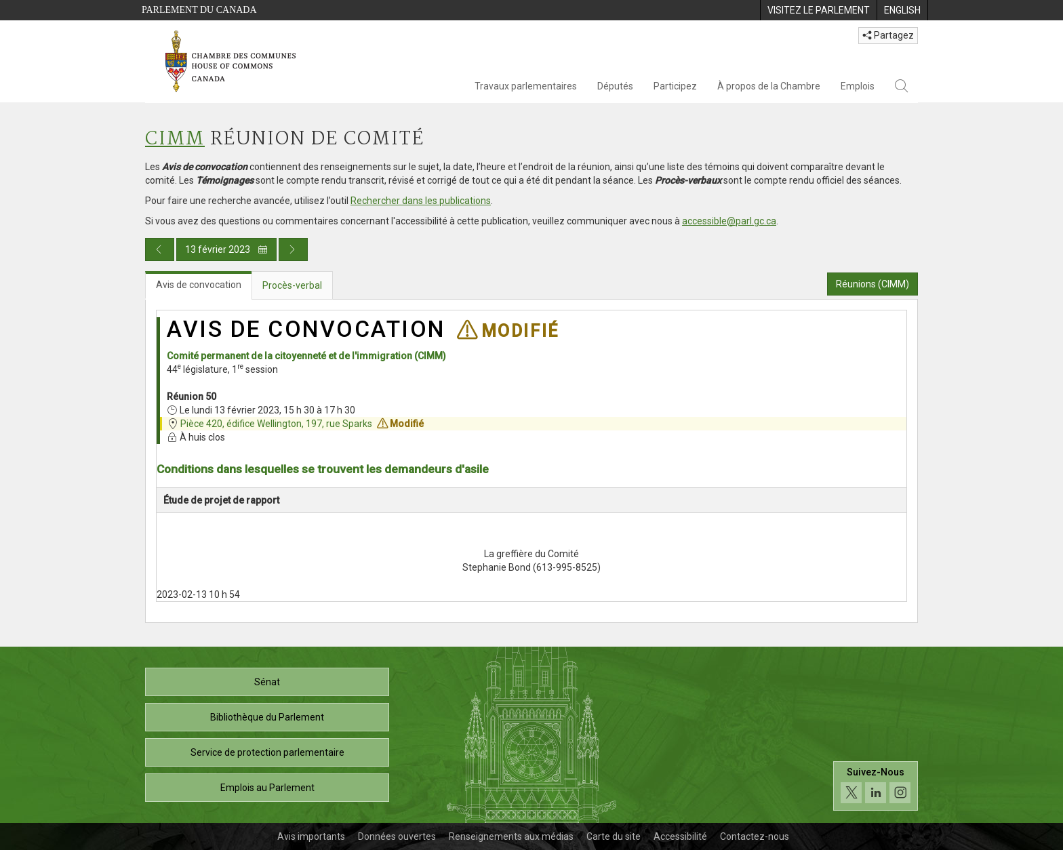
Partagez (888, 35)
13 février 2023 (226, 249)
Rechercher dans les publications (420, 200)
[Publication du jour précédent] (159, 249)
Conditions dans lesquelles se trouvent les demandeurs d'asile (323, 469)
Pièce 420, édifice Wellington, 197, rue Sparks (276, 423)
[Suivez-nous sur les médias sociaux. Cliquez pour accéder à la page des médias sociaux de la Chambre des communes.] (875, 786)
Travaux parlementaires (526, 86)
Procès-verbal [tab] (292, 285)
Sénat (267, 681)
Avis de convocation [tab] (198, 284)
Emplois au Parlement (267, 787)
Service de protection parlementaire (267, 752)
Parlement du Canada (199, 10)
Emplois (858, 86)
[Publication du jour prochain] (293, 249)
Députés (615, 86)
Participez (675, 86)
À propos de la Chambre (768, 86)
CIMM (175, 139)
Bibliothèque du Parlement (267, 717)
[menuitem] (818, 10)
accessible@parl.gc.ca (729, 221)
